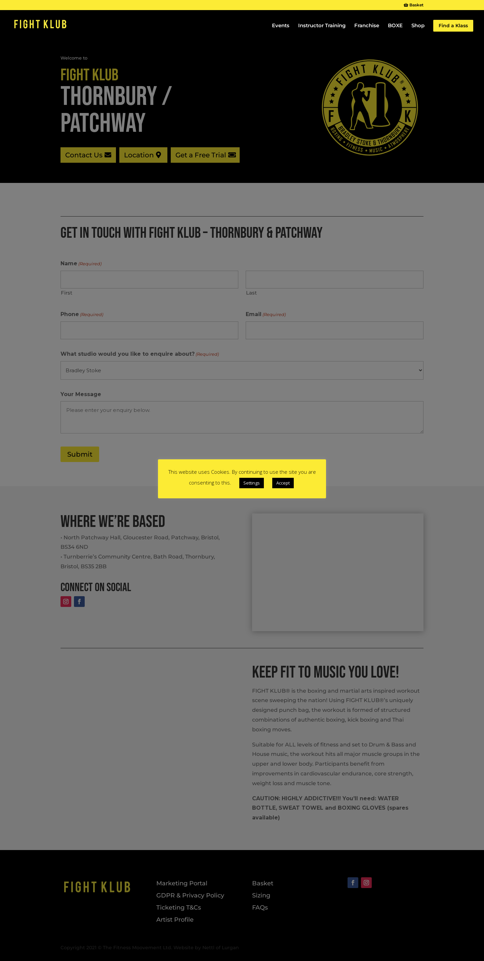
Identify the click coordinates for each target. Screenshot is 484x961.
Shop (418, 26)
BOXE (395, 26)
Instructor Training (322, 26)
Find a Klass (453, 26)
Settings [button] (251, 483)
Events (280, 26)
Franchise (366, 26)
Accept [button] (283, 483)
